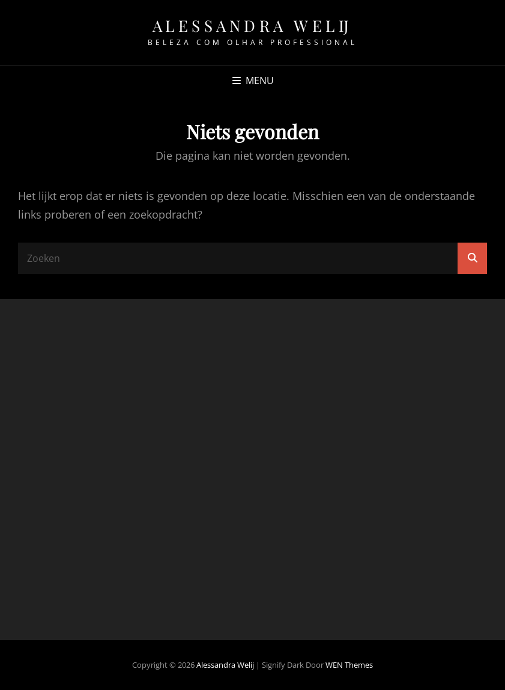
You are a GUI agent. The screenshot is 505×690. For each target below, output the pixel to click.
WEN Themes (349, 664)
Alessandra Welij (253, 25)
